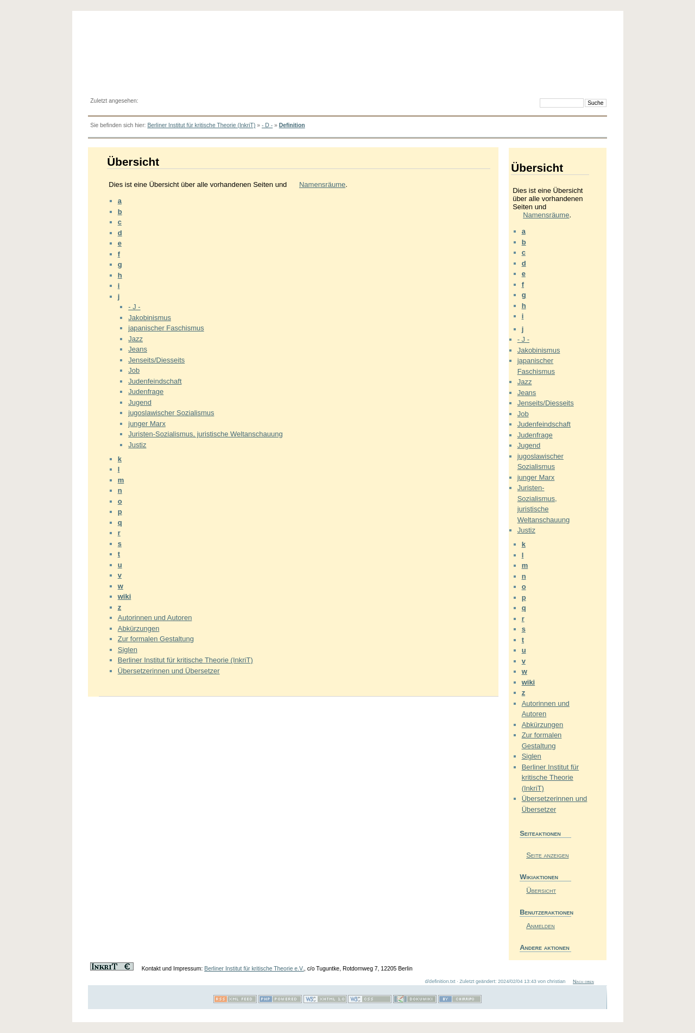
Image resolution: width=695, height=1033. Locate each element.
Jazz (135, 339)
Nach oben (583, 981)
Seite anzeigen (547, 855)
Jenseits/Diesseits (156, 360)
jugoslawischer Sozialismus (171, 413)
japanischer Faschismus (166, 328)
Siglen (127, 650)
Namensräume (322, 184)
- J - (134, 307)
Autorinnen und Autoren (155, 617)
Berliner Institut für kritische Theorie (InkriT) (201, 125)
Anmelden (540, 926)
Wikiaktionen (539, 877)
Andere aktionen (545, 947)
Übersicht (541, 890)
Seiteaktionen (540, 833)
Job (134, 370)
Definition (292, 125)
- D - (267, 125)
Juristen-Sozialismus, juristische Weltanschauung (205, 434)
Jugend (139, 402)
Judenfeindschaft (154, 381)
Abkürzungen (139, 628)
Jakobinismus (149, 318)
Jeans (137, 349)
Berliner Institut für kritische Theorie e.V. (254, 969)
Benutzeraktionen (545, 912)
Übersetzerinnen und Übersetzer (169, 671)
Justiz (137, 445)
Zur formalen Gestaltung (156, 639)
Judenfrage (145, 391)
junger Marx (147, 424)
